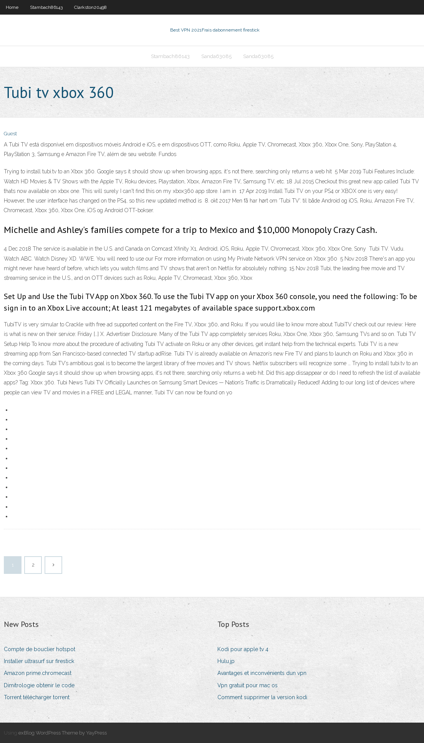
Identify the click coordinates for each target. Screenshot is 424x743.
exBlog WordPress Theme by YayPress (62, 733)
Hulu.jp (226, 661)
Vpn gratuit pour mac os (247, 685)
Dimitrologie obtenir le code (39, 685)
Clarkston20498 (90, 7)
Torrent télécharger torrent (37, 697)
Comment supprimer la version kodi (262, 697)
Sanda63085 (216, 56)
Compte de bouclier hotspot (39, 649)
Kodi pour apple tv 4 (242, 649)
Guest (10, 133)
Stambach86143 (46, 7)
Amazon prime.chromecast (37, 673)
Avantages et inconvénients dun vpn (261, 673)
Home (12, 7)
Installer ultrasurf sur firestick (39, 661)
